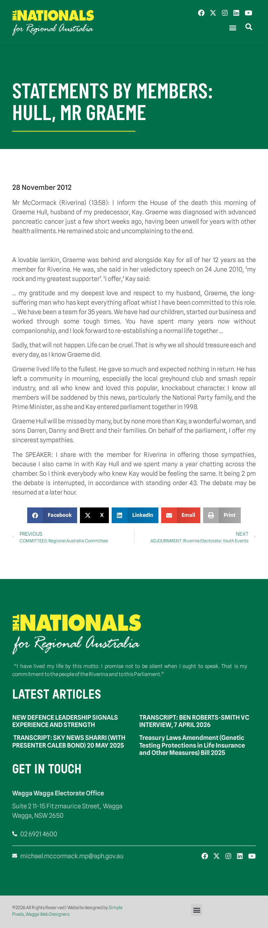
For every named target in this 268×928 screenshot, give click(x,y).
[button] (232, 28)
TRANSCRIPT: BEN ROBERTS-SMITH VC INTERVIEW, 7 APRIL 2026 (194, 721)
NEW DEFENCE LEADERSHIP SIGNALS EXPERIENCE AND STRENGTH (65, 721)
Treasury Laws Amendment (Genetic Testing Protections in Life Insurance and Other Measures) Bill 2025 (192, 745)
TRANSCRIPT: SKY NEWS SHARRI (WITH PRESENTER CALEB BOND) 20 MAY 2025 (68, 741)
